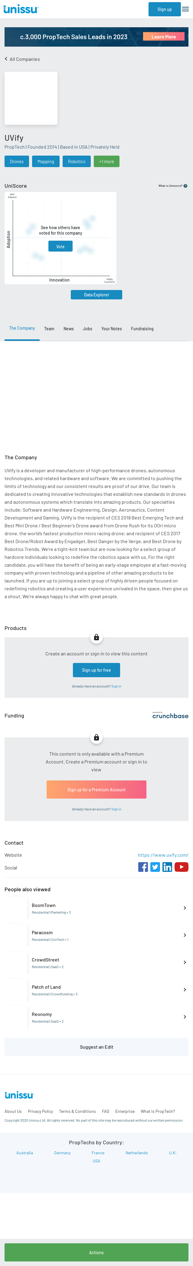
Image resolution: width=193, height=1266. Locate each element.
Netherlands (137, 1152)
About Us (13, 1111)
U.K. (173, 1152)
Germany (62, 1152)
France (98, 1152)
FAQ (105, 1111)
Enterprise (125, 1111)
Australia (24, 1152)
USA (96, 1160)
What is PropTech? (158, 1111)
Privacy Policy (40, 1111)
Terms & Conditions (77, 1111)
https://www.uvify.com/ (163, 855)
